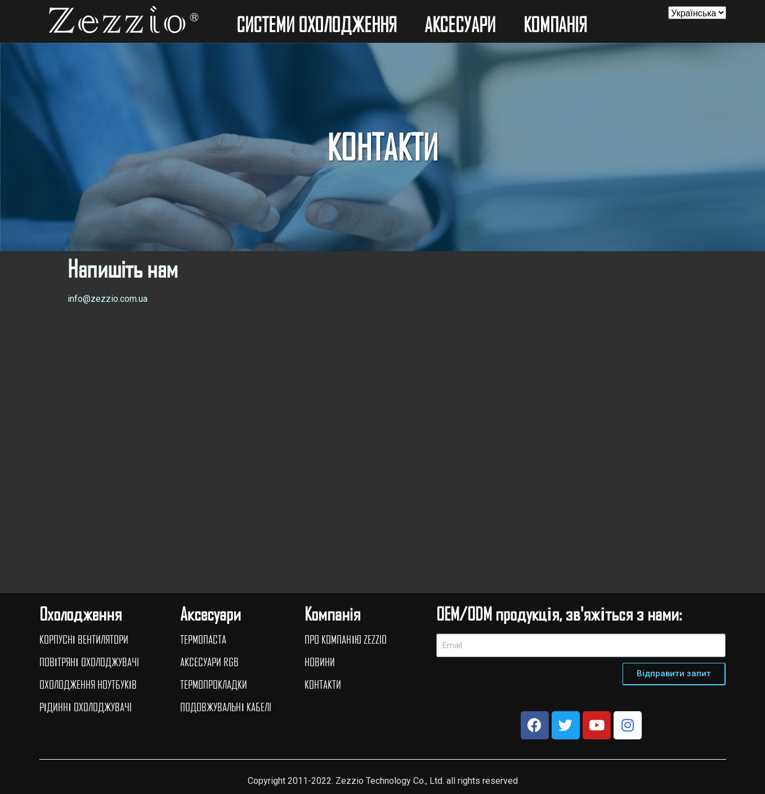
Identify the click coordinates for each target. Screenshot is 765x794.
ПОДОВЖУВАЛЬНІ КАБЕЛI (225, 706)
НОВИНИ (320, 661)
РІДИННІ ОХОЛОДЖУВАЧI (85, 706)
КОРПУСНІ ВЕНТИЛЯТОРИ (84, 639)
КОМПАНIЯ (558, 24)
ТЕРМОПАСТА (203, 639)
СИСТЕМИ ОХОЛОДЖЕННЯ (319, 24)
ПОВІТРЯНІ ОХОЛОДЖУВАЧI (89, 661)
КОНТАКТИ (323, 684)
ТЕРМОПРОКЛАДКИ (213, 684)
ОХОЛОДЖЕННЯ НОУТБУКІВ (88, 684)
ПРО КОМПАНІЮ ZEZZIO (346, 639)
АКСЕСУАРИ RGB (209, 661)
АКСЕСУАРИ (462, 24)
